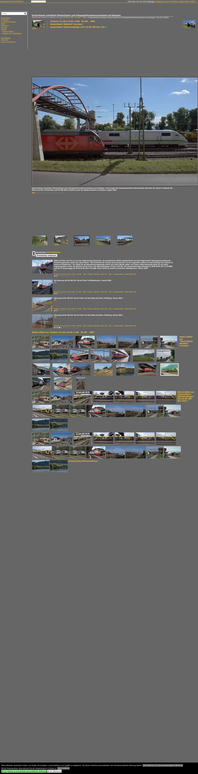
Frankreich (5, 20)
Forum (34, 1)
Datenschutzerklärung (8, 42)
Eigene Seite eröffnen (187, 1)
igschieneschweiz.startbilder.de (11, 1)
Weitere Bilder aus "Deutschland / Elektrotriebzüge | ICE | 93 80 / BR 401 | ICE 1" (185, 396)
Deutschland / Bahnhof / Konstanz (66, 24)
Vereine (4, 30)
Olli (33, 193)
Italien (3, 24)
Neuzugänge (5, 38)
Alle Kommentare (53, 252)
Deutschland (5, 18)
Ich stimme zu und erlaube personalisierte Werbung (24, 771)
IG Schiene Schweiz (8, 22)
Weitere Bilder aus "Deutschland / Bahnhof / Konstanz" (186, 341)
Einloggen (159, 1)
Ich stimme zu (54, 771)
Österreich (5, 26)
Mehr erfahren (63, 768)
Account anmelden (171, 1)
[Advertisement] (63, 52)
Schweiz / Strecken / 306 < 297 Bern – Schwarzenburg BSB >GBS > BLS (111, 274)
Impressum (41, 1)
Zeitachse (4, 40)
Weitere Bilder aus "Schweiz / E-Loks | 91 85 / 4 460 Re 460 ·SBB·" (63, 332)
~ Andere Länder (7, 32)
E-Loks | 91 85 (62, 17)
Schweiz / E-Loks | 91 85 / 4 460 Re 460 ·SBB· (72, 21)
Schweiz (52, 17)
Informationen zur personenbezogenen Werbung (163, 765)
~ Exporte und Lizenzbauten (11, 34)
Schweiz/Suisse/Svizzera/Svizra (83, 461)
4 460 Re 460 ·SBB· (78, 17)
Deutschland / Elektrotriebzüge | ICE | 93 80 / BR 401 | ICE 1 (78, 27)
